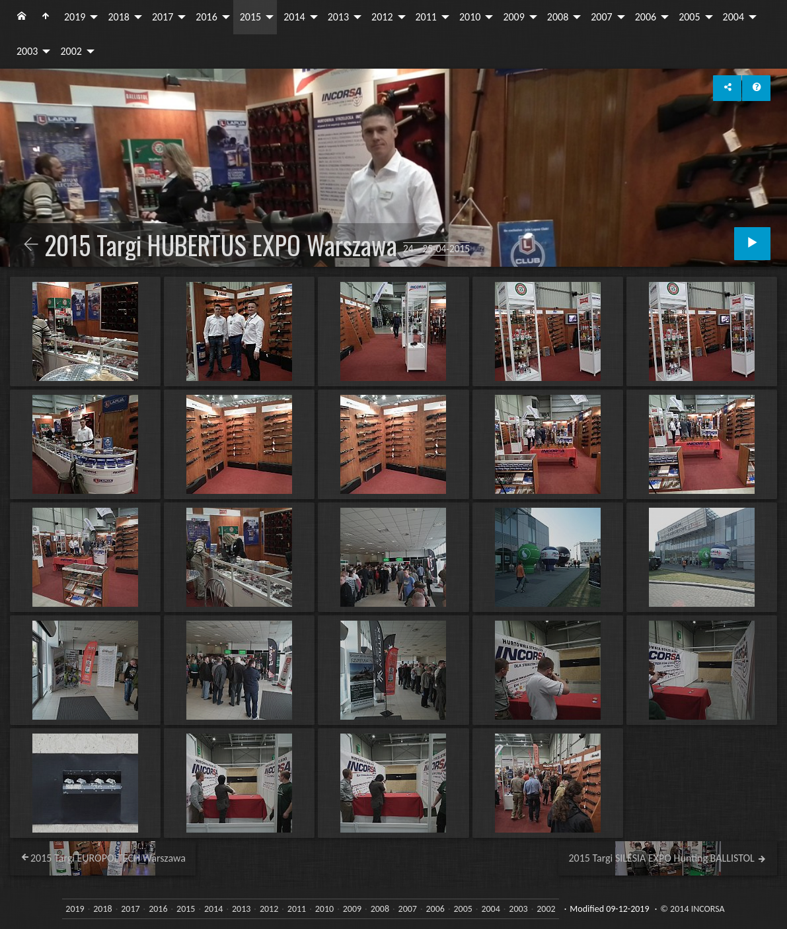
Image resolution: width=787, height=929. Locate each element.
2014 (294, 17)
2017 (162, 17)
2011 (426, 17)
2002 (70, 51)
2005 (689, 17)
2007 (601, 17)
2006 (645, 17)
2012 (382, 17)
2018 (118, 17)
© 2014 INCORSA (692, 908)
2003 (27, 51)
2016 (206, 17)
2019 (74, 17)
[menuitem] (22, 17)
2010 (469, 17)
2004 (733, 17)
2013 (338, 17)
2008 (557, 17)
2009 (513, 17)
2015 (250, 17)
